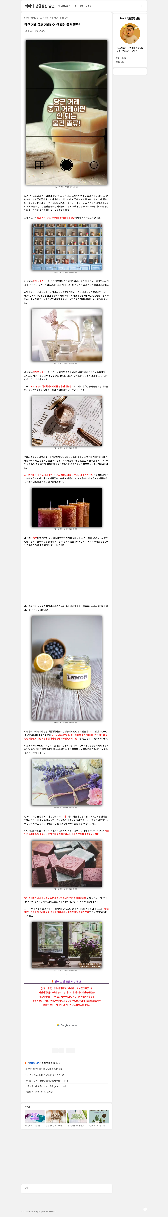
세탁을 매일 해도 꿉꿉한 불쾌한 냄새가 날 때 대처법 (46, 1080)
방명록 (88, 6)
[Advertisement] (66, 576)
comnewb (52, 1211)
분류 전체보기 (121, 57)
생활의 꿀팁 (34, 1063)
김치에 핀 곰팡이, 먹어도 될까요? (39, 1091)
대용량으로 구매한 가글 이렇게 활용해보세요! (44, 1069)
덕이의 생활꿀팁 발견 (40, 5)
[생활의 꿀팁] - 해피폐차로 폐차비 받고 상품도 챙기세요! (66, 1004)
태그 (81, 6)
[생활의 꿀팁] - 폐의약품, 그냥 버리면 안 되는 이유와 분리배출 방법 (66, 996)
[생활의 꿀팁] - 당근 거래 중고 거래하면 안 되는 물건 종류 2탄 (66, 988)
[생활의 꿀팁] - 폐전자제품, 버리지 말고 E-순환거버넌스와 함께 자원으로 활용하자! (66, 1000)
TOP (145, 1209)
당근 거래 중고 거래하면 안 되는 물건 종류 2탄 (44, 1074)
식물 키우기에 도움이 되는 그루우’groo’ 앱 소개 (45, 1086)
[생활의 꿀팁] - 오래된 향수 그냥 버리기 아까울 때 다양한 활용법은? (66, 992)
